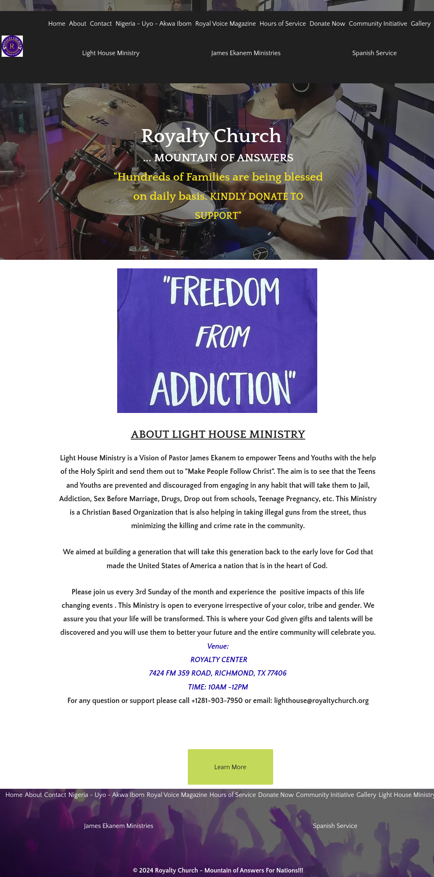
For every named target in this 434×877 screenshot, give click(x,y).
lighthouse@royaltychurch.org (321, 701)
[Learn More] (230, 767)
